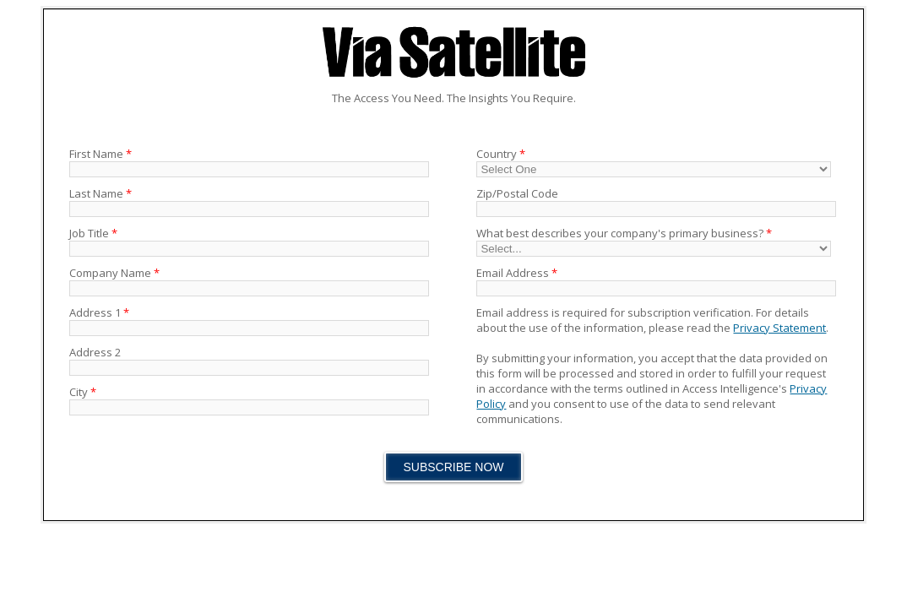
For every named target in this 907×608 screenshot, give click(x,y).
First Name (100, 153)
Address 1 (99, 312)
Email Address (516, 272)
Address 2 (95, 352)
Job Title (93, 233)
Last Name (100, 193)
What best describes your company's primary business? (624, 233)
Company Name (114, 272)
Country (500, 153)
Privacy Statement (779, 327)
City (82, 391)
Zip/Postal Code (517, 193)
